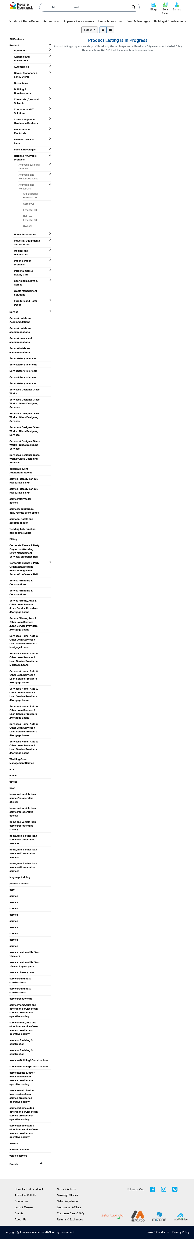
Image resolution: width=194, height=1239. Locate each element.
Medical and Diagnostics (21, 250)
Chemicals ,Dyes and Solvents (26, 99)
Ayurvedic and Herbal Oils (26, 184)
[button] (89, 30)
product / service (19, 883)
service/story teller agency (20, 499)
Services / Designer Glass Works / (24, 389)
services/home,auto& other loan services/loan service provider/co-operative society (23, 1108)
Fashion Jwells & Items (24, 139)
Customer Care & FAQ (70, 1213)
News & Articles (66, 1189)
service (13, 896)
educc (13, 775)
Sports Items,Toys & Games (26, 280)
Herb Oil (27, 226)
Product (14, 45)
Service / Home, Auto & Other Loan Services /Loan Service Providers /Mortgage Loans (23, 600)
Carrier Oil (28, 203)
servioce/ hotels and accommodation (21, 519)
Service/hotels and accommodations (20, 348)
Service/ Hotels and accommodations (20, 328)
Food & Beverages (25, 149)
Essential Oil (30, 210)
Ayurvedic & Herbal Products (29, 164)
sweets (13, 1143)
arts (11, 769)
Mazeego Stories (67, 1195)
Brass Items (21, 83)
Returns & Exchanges (70, 1219)
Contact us (21, 1201)
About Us (20, 1219)
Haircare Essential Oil (30, 216)
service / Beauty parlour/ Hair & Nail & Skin (23, 478)
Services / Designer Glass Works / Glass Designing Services (24, 399)
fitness (13, 781)
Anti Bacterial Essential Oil (30, 193)
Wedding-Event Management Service (21, 759)
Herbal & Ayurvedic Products (25, 155)
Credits (19, 1213)
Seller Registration (68, 1201)
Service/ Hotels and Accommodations (20, 318)
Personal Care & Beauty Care (23, 270)
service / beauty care (21, 972)
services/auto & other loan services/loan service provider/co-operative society (21, 1072)
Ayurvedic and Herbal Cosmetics (28, 174)
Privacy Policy (180, 1232)
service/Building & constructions (20, 978)
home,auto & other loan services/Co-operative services (23, 835)
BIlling (13, 539)
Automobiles (21, 66)
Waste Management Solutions (25, 291)
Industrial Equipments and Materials (27, 240)
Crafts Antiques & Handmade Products (26, 119)
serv (12, 889)
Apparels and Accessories (22, 56)
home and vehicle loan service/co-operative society (22, 794)
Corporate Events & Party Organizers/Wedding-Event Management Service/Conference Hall (24, 545)
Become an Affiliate (69, 1207)
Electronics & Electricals (22, 129)
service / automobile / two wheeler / (24, 952)
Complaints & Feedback (29, 1189)
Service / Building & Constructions (21, 580)
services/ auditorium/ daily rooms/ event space (24, 509)
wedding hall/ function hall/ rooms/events (22, 529)
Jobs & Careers (24, 1207)
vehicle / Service (19, 1149)
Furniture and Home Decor (26, 301)
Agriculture (20, 50)
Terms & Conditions (157, 1232)
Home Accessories (25, 234)
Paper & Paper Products (22, 260)
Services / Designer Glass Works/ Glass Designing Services (24, 455)
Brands (25, 1163)
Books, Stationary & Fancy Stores (26, 73)
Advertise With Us (25, 1195)
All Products (16, 39)
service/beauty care (20, 998)
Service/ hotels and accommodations (20, 338)
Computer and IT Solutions (24, 109)
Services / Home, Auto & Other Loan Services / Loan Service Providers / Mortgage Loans (23, 635)
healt (12, 788)
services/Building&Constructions (26, 1060)
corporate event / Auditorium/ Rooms (20, 468)
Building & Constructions (22, 89)
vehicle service (18, 1155)
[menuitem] (24, 21)
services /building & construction (21, 1040)
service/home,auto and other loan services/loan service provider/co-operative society (23, 1005)
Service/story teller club (23, 358)
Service (13, 312)
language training (19, 877)
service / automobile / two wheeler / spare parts (24, 962)
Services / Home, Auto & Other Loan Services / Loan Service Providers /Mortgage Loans (23, 671)
